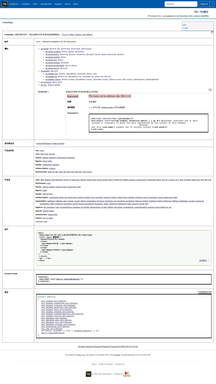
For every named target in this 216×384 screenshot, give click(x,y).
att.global (44, 49)
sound (69, 187)
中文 (135, 346)
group (89, 172)
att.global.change (52, 63)
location (192, 201)
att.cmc (44, 85)
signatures (153, 197)
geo (115, 201)
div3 (64, 172)
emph (94, 180)
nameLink (200, 201)
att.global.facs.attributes (56, 309)
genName (109, 201)
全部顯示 (203, 260)
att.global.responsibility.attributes (62, 314)
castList (45, 158)
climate (71, 201)
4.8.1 (83, 355)
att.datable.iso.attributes (56, 322)
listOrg (160, 201)
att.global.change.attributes (57, 312)
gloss (111, 180)
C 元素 (185, 28)
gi (102, 207)
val (170, 207)
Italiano (106, 346)
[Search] (181, 4)
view (79, 187)
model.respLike (58, 143)
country (77, 201)
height (80, 197)
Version (79, 355)
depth (61, 197)
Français (114, 346)
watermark (168, 197)
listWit (51, 211)
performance (61, 158)
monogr (52, 154)
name (158, 180)
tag (167, 207)
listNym (146, 201)
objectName (45, 204)
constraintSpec (66, 207)
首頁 (184, 25)
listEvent (138, 201)
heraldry (86, 197)
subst (50, 218)
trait (146, 204)
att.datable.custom (53, 79)
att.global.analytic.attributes (58, 307)
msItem (52, 168)
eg (82, 207)
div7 (80, 172)
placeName (89, 204)
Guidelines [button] (13, 4)
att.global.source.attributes (57, 316)
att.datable (45, 71)
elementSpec (95, 207)
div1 (57, 172)
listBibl (125, 180)
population (98, 204)
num (163, 180)
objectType (122, 197)
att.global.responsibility (54, 65)
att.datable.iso (51, 76)
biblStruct (59, 180)
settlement (122, 204)
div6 (76, 172)
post (42, 150)
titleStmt (56, 165)
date (73, 180)
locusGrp (99, 197)
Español (98, 346)
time (202, 180)
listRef (110, 207)
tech (74, 187)
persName (67, 204)
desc (78, 180)
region (106, 204)
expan (99, 180)
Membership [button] (46, 4)
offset (52, 204)
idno (51, 194)
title (206, 180)
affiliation (59, 201)
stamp (160, 197)
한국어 (129, 346)
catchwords (54, 197)
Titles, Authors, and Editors (77, 34)
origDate (130, 197)
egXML (86, 207)
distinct (83, 180)
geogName (130, 201)
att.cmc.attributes (51, 329)
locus (93, 197)
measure (132, 180)
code (57, 207)
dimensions (72, 197)
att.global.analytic (52, 57)
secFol (145, 197)
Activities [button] (25, 4)
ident (105, 207)
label (117, 180)
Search (204, 4)
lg (44, 154)
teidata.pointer (107, 107)
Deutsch (89, 346)
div (53, 172)
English (82, 346)
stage (193, 180)
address (48, 180)
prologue (71, 158)
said (181, 180)
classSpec (50, 207)
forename (100, 201)
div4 (69, 172)
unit (209, 180)
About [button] (67, 4)
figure (45, 161)
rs (178, 180)
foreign (105, 180)
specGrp (151, 207)
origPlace (139, 197)
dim (65, 197)
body (50, 172)
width (175, 197)
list (47, 154)
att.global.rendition (53, 52)
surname (135, 204)
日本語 (122, 346)
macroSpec (118, 207)
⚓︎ (49, 92)
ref (176, 180)
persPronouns (78, 204)
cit (70, 180)
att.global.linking (52, 54)
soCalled (187, 180)
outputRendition (140, 207)
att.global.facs (51, 60)
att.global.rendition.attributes (59, 303)
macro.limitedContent (68, 279)
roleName (113, 204)
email (89, 180)
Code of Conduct (106, 364)
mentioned (151, 180)
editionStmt (47, 165)
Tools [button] (35, 4)
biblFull (46, 194)
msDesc (113, 197)
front (85, 172)
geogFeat (121, 201)
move (64, 187)
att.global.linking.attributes (58, 305)
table (50, 161)
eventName (91, 201)
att (45, 207)
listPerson (167, 201)
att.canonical (46, 82)
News (75, 4)
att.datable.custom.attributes (58, 324)
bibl (41, 154)
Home (94, 364)
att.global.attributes (53, 301)
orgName (59, 204)
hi (114, 180)
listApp (45, 211)
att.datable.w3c (51, 74)
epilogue (52, 158)
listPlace (175, 201)
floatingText (52, 214)
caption (52, 187)
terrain (141, 204)
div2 (61, 172)
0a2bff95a (117, 355)
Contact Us (119, 364)
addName (51, 201)
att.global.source (52, 68)
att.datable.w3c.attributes (56, 320)
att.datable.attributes (54, 318)
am (44, 218)
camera (45, 187)
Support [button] (58, 4)
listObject (153, 201)
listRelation (184, 201)
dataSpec (76, 207)
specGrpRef (160, 207)
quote (172, 180)
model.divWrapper (43, 143)
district (83, 201)
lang (49, 183)
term (198, 180)
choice (66, 180)
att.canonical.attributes (55, 326)
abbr (42, 180)
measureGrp (141, 180)
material (106, 197)
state (129, 204)
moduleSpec (128, 207)
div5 (72, 172)
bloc (65, 201)
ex (47, 218)
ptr (167, 180)
